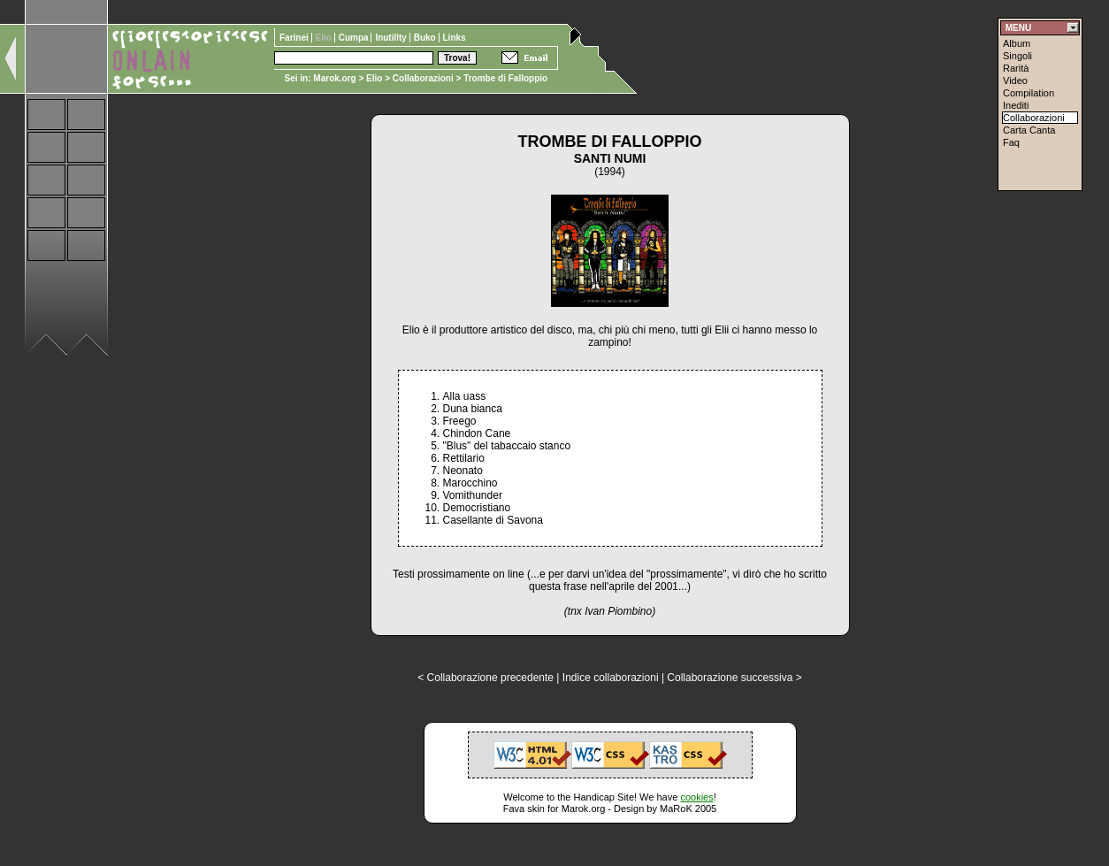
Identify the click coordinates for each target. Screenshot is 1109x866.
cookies (696, 797)
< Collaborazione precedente (485, 677)
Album (1016, 43)
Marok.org (334, 78)
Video (1015, 80)
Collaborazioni (423, 78)
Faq (1011, 142)
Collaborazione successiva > (734, 677)
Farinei (295, 37)
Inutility (392, 37)
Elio (374, 78)
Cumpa (355, 37)
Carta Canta (1029, 130)
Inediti (1016, 105)
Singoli (1017, 55)
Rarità (1016, 68)
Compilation (1028, 93)
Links (454, 37)
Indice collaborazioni (610, 677)
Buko (426, 37)
